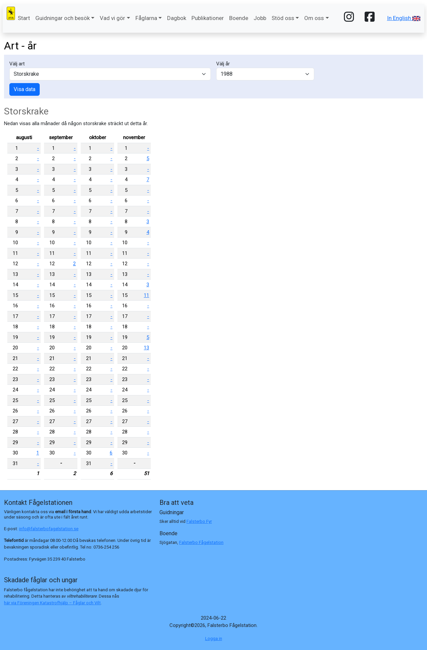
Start (24, 18)
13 (146, 348)
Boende (238, 18)
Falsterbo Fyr (199, 521)
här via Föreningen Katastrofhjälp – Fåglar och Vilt (52, 602)
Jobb (260, 18)
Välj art (17, 64)
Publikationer (207, 18)
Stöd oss (283, 18)
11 (146, 295)
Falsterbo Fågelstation (201, 542)
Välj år (223, 64)
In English (403, 18)
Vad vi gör (112, 18)
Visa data (24, 89)
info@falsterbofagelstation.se (48, 528)
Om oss (314, 18)
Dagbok (176, 18)
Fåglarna (146, 18)
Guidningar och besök (62, 18)
